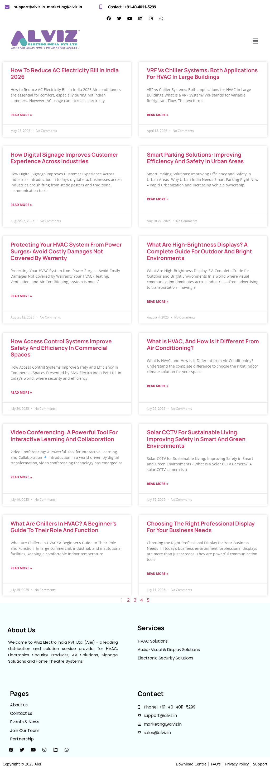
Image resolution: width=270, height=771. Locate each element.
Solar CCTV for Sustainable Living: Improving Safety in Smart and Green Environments (196, 438)
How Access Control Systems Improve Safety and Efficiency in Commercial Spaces (61, 348)
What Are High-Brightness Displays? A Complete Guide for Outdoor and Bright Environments (199, 251)
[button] (255, 41)
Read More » (21, 115)
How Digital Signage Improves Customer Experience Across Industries (64, 158)
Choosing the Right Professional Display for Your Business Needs (201, 527)
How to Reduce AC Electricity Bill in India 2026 (65, 73)
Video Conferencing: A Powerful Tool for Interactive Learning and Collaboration (64, 435)
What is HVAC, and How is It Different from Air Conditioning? (203, 344)
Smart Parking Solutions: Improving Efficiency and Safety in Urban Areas (196, 158)
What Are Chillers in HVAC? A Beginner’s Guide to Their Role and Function (63, 527)
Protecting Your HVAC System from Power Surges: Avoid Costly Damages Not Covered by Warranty (66, 251)
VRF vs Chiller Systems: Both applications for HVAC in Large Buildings (202, 73)
